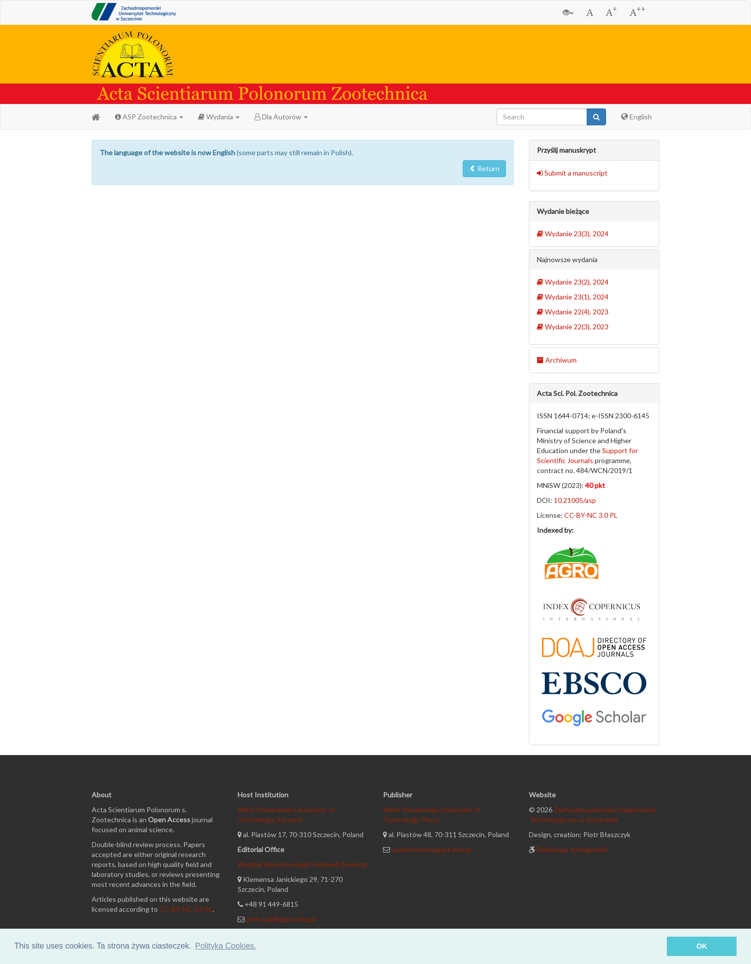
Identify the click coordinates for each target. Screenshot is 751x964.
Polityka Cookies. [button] (225, 946)
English (636, 116)
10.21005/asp (575, 500)
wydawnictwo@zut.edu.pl (431, 849)
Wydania (219, 116)
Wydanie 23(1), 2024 (573, 296)
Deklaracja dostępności (572, 849)
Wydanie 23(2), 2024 (573, 282)
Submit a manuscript (572, 173)
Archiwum (557, 360)
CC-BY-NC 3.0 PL (591, 515)
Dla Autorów (281, 116)
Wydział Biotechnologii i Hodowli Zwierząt (303, 864)
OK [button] (701, 946)
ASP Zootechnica (149, 116)
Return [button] (484, 168)
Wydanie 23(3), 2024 (573, 233)
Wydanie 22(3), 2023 (573, 326)
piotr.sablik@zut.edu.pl (281, 919)
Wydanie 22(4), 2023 (573, 311)
